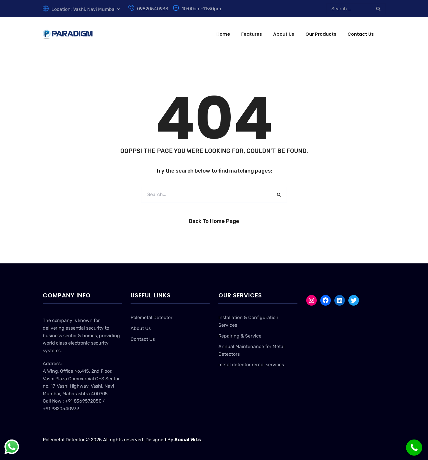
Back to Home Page (214, 221)
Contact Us (360, 34)
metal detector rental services (251, 364)
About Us (283, 34)
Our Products (320, 34)
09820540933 (148, 8)
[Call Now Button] (414, 447)
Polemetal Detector (151, 317)
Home (223, 34)
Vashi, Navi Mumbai (94, 9)
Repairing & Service (239, 336)
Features (251, 34)
